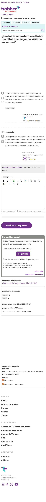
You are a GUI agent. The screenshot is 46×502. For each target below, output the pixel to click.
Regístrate (23, 254)
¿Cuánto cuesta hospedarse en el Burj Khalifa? (19, 283)
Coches (19, 2)
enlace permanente (28, 152)
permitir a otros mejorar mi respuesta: (32, 211)
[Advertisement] (23, 67)
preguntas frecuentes (34, 274)
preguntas (6, 22)
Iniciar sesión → (7, 14)
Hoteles (11, 2)
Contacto (5, 456)
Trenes (26, 2)
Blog (3, 438)
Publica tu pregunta (10, 26)
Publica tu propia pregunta (12, 167)
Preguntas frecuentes (11, 430)
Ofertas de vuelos (9, 404)
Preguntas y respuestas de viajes (18, 18)
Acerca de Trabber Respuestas (15, 427)
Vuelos (4, 2)
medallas (35, 22)
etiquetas (16, 22)
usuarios (25, 22)
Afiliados (5, 460)
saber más (39, 271)
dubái (7, 108)
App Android (7, 441)
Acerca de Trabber (10, 434)
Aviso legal (5, 480)
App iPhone (6, 445)
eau (12, 108)
